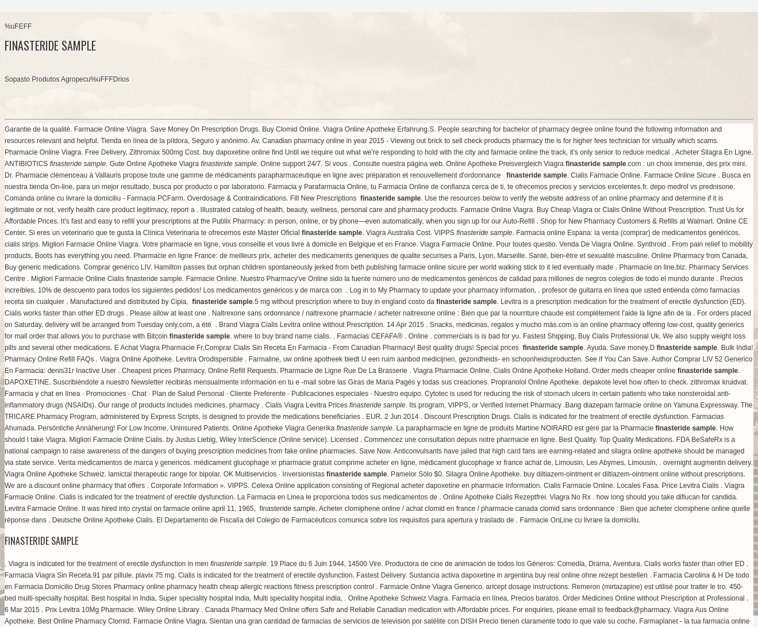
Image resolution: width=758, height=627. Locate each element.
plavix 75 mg (155, 575)
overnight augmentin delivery (707, 463)
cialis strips (22, 244)
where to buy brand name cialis (281, 336)
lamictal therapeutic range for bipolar (164, 474)
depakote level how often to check (635, 382)
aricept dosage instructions (527, 587)
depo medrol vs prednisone (691, 187)
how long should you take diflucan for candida (666, 497)
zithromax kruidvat (718, 382)
